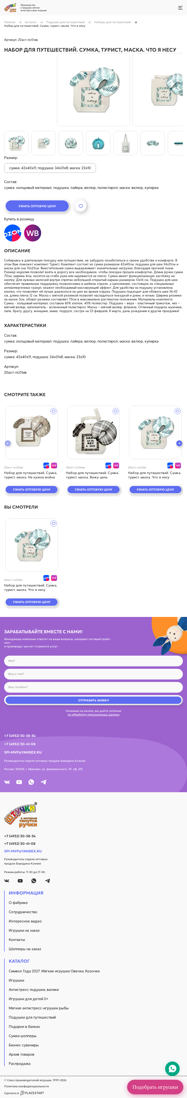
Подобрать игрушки (155, 1087)
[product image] (93, 89)
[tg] (43, 782)
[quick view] (31, 432)
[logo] (93, 815)
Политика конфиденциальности (26, 1086)
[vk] (7, 782)
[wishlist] (53, 411)
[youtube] (19, 782)
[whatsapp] (31, 782)
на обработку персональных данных (94, 714)
